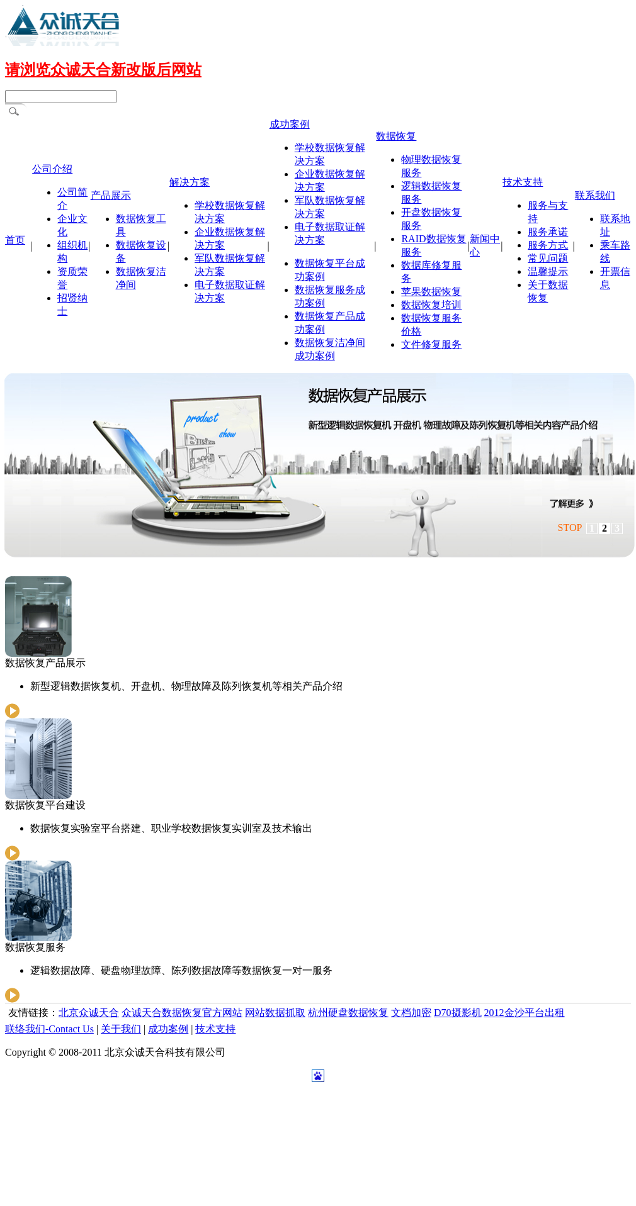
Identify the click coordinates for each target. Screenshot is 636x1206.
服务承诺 (548, 231)
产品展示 (111, 195)
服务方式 (548, 245)
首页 (15, 240)
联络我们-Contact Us (49, 1029)
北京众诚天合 (89, 1012)
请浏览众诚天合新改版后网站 (103, 70)
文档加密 (411, 1012)
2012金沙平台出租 (524, 1012)
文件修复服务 (431, 344)
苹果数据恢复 (431, 291)
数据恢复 (396, 136)
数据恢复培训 (431, 304)
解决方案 (189, 182)
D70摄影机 (458, 1012)
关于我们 (121, 1029)
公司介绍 (52, 169)
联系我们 (595, 195)
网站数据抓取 (275, 1012)
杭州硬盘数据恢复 (348, 1012)
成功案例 (290, 124)
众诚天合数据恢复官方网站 (182, 1012)
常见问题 (548, 258)
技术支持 (523, 182)
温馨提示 (548, 271)
